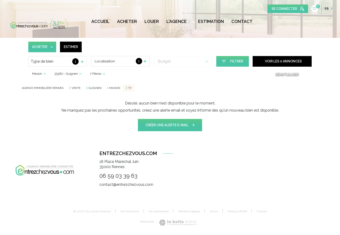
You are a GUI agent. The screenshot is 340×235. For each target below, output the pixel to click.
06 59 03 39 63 (118, 175)
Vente (76, 88)
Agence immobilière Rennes (43, 88)
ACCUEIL (100, 21)
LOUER (151, 21)
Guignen (95, 88)
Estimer (71, 47)
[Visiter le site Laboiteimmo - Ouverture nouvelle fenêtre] (178, 223)
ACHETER (127, 21)
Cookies (262, 211)
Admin (214, 211)
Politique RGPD (237, 211)
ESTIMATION (211, 21)
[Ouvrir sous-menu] (190, 21)
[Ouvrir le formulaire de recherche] (232, 61)
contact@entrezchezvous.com (126, 184)
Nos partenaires (159, 211)
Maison (114, 88)
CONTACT (242, 21)
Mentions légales (189, 211)
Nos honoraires (129, 211)
